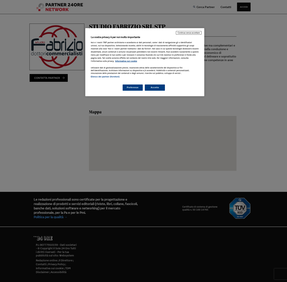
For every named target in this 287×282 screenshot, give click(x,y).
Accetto (155, 87)
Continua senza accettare (189, 33)
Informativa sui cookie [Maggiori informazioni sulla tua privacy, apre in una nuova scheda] (126, 61)
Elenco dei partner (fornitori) (105, 77)
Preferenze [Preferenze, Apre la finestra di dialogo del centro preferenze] (133, 87)
